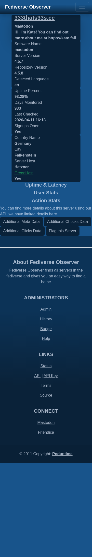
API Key (51, 470)
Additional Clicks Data (22, 325)
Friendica (46, 527)
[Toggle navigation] (82, 7)
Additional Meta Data (21, 316)
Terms (46, 480)
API (37, 470)
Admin (46, 403)
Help (46, 433)
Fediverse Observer (28, 7)
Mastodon (45, 517)
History (46, 413)
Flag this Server (62, 325)
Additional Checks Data (67, 316)
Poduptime (62, 548)
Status (46, 460)
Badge (46, 423)
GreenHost (23, 173)
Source (46, 489)
